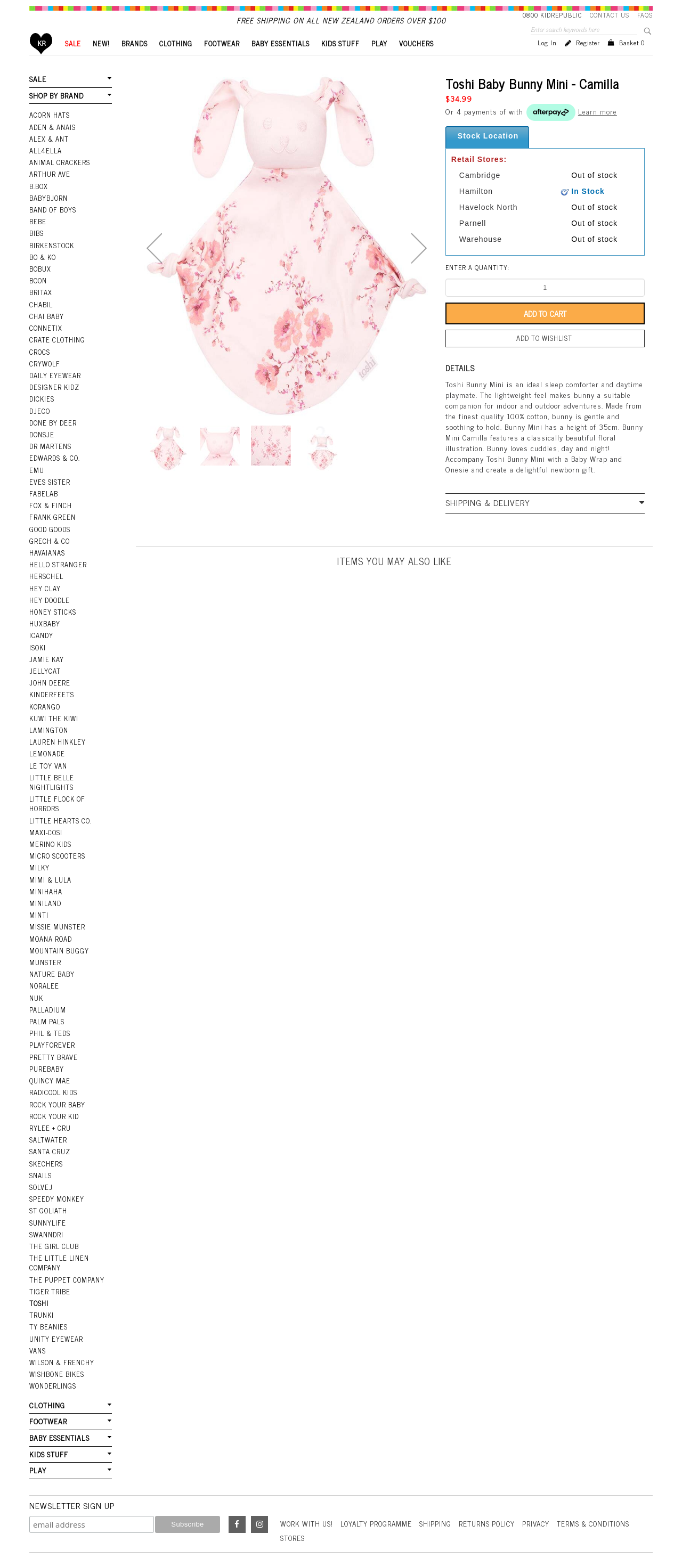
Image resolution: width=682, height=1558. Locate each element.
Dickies (41, 402)
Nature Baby (51, 949)
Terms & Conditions (607, 1475)
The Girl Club (53, 1208)
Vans (37, 1307)
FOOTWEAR (222, 61)
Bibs (36, 244)
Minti (38, 893)
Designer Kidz (53, 390)
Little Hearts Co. (59, 803)
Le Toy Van (47, 751)
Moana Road (50, 915)
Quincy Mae (49, 1051)
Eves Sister (48, 480)
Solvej (40, 1152)
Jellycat (44, 661)
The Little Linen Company (58, 1224)
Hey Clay (44, 582)
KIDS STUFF (340, 61)
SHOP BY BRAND (55, 112)
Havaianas (46, 548)
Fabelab (43, 492)
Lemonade (46, 740)
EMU (36, 469)
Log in (547, 60)
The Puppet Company (65, 1240)
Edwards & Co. (53, 458)
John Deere (48, 672)
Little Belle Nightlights (50, 767)
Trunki (41, 1273)
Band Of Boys (52, 221)
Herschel (45, 571)
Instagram (259, 1476)
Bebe (37, 232)
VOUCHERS (416, 61)
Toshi (38, 1262)
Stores (293, 1489)
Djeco (38, 413)
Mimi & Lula (49, 859)
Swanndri (46, 1197)
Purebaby (46, 1039)
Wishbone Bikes (56, 1330)
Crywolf (44, 368)
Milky (39, 848)
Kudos (486, 1514)
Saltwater (47, 1107)
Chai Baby (46, 323)
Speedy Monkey (55, 1163)
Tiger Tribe (49, 1251)
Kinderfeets (50, 683)
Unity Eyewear (55, 1296)
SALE (73, 61)
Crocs (39, 357)
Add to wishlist (545, 355)
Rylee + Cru (49, 1095)
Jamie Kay (45, 650)
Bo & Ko (42, 267)
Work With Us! (308, 1475)
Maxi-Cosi (45, 814)
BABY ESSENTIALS (280, 61)
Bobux (40, 278)
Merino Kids (49, 825)
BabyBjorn (48, 210)
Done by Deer (52, 424)
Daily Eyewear (54, 379)
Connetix (45, 334)
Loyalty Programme (381, 1475)
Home (41, 61)
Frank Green (51, 514)
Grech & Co (48, 537)
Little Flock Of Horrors (56, 787)
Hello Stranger (57, 559)
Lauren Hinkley (57, 728)
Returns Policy (495, 1475)
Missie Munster (56, 904)
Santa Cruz (49, 1118)
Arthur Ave (49, 188)
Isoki (37, 638)
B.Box (38, 199)
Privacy (547, 1475)
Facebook (237, 1476)
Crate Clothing (56, 345)
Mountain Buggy (58, 926)
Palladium (47, 983)
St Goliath (48, 1174)
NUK (36, 972)
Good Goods (49, 525)
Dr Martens (49, 447)
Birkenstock (51, 255)
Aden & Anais (52, 142)
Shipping (443, 1475)
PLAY (379, 61)
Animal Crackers (58, 177)
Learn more (597, 129)
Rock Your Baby (57, 1073)
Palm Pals (46, 994)
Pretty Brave (52, 1028)
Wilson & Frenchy (60, 1319)
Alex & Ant (48, 154)
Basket (632, 60)
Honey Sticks (52, 604)
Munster (44, 938)
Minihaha (45, 870)
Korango (44, 694)
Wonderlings (52, 1341)
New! (101, 61)
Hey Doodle (49, 593)
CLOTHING (175, 61)
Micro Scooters (56, 836)
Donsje (41, 435)
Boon (38, 289)
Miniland (45, 882)
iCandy (41, 627)
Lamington (48, 717)
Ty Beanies (48, 1285)
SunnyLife (47, 1185)
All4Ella (45, 165)
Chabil (40, 311)
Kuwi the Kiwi (53, 705)
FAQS (645, 15)
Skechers (45, 1129)
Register (588, 60)
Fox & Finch (49, 503)
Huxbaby (44, 615)
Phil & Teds (49, 1005)
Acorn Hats (49, 131)
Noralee (43, 961)
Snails (40, 1141)
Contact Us (609, 15)
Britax (40, 300)
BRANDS (134, 61)
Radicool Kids (53, 1062)
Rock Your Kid (53, 1084)
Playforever (51, 1017)
